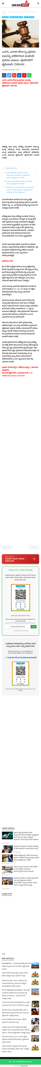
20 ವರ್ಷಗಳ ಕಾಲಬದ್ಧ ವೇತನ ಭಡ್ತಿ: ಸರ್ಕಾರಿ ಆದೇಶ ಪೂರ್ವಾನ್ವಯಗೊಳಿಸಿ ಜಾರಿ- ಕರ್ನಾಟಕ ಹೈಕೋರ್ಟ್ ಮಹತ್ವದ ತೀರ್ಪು (15, 1012)
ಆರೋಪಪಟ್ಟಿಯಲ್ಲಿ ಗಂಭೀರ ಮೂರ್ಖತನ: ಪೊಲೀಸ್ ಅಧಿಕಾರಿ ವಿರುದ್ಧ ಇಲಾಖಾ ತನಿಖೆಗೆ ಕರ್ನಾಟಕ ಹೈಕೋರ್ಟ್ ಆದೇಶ (26, 857)
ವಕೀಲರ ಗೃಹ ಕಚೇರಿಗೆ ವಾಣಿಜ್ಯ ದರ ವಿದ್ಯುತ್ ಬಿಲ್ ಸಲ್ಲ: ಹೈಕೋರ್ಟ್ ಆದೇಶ (19, 182)
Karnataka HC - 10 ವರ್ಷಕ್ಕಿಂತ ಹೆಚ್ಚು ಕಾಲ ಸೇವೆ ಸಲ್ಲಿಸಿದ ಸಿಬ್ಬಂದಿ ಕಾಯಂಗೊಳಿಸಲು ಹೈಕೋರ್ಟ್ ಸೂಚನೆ (16, 966)
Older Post (34, 547)
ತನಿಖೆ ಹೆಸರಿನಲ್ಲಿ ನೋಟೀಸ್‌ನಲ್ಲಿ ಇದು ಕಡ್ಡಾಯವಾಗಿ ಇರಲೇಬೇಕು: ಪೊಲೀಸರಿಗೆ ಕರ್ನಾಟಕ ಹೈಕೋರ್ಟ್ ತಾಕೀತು (18, 175)
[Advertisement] (20, 761)
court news (5, 17)
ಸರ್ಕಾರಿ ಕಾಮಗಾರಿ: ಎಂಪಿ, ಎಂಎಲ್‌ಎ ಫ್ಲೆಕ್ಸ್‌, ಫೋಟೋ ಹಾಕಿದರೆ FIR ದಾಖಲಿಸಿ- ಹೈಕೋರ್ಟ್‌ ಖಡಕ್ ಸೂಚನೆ (15, 1039)
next (4, 953)
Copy (33, 626)
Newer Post (6, 547)
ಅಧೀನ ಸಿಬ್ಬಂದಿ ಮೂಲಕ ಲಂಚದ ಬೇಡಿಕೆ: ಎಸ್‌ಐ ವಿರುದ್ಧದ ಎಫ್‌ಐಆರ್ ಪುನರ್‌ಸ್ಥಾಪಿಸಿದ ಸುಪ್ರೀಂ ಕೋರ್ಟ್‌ (26, 869)
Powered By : (20, 1066)
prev (3, 953)
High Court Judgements (16, 17)
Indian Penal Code (29, 17)
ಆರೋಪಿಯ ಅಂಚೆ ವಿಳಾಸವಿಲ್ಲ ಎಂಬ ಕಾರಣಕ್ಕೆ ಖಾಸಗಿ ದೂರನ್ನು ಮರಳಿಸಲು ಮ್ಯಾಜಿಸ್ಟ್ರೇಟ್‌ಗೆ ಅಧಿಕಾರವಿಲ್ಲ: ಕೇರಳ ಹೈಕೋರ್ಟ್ (20, 190)
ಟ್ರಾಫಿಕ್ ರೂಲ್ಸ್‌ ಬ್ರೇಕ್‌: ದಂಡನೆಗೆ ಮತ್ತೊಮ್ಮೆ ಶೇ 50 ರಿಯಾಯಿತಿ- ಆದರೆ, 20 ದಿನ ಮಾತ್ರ (26, 847)
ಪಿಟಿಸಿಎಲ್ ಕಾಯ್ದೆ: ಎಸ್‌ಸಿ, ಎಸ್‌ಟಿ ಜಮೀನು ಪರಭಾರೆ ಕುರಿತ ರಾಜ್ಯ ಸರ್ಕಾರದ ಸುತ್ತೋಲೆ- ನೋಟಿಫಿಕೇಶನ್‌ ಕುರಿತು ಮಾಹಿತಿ (14, 983)
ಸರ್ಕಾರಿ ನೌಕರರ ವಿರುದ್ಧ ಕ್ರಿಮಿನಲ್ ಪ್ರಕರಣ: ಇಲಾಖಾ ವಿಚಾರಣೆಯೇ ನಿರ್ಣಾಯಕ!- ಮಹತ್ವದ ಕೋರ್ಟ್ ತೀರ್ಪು (15, 1048)
